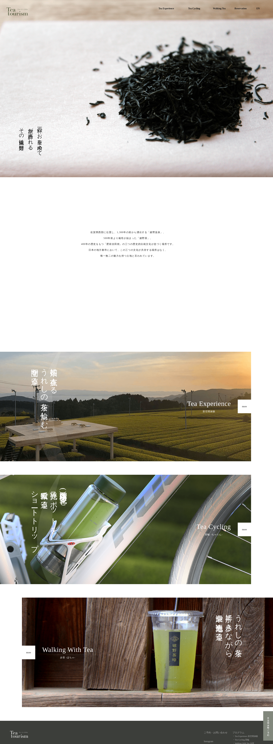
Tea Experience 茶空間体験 (246, 736)
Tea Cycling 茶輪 (242, 740)
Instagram (208, 741)
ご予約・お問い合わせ (215, 732)
